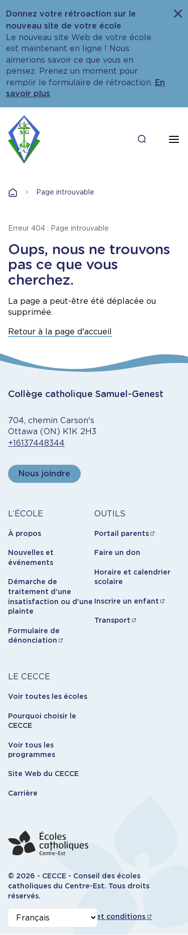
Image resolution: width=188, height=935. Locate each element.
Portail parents (121, 533)
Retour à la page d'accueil (60, 331)
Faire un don (117, 552)
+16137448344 (36, 443)
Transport (112, 620)
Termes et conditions (106, 916)
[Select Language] (53, 917)
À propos (24, 533)
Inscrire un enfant (126, 601)
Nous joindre (44, 473)
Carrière (23, 793)
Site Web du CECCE (43, 774)
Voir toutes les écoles (47, 696)
